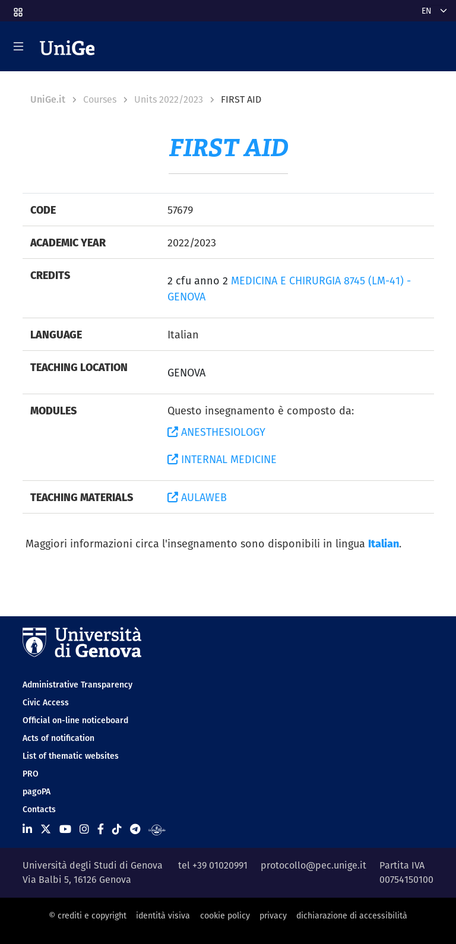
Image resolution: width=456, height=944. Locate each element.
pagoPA (36, 791)
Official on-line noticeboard (75, 720)
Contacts (39, 809)
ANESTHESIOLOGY (216, 432)
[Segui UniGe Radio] (157, 829)
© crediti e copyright (87, 915)
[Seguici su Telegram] (135, 829)
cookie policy (225, 915)
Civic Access (46, 702)
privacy (273, 915)
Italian (383, 543)
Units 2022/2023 (168, 99)
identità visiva (163, 915)
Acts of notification (58, 738)
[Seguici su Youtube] (65, 829)
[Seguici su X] (45, 829)
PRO (31, 774)
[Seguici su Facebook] (100, 829)
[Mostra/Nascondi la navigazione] (18, 46)
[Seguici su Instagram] (84, 829)
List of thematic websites (71, 756)
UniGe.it (47, 99)
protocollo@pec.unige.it (313, 865)
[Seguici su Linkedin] (27, 829)
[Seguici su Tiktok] (117, 829)
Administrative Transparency (77, 684)
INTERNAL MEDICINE (222, 459)
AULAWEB (197, 497)
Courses (99, 99)
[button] (17, 8)
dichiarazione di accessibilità (351, 915)
